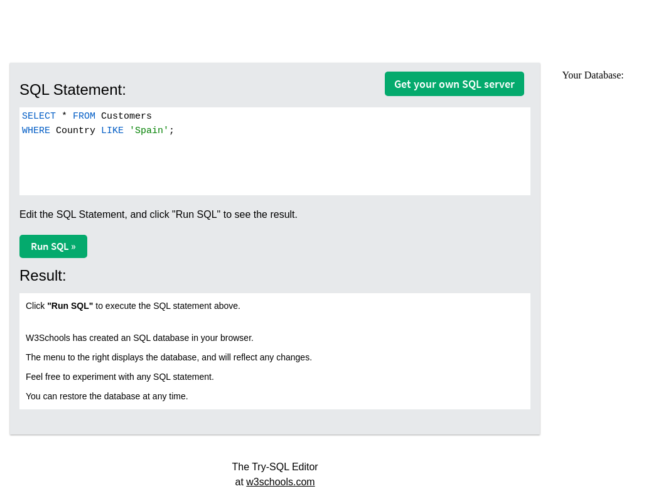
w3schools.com (280, 482)
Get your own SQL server (454, 84)
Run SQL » (53, 246)
